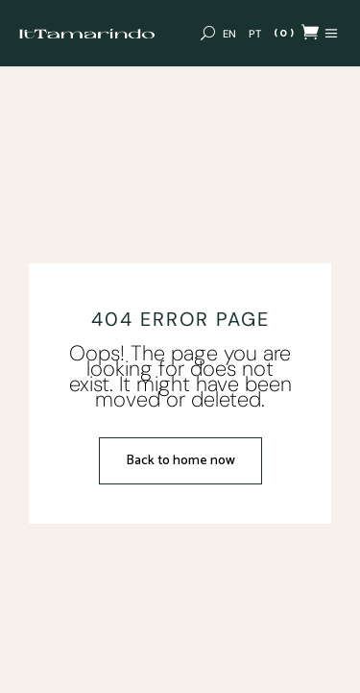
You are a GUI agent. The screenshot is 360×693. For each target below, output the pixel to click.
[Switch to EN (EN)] (229, 33)
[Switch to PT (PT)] (255, 33)
